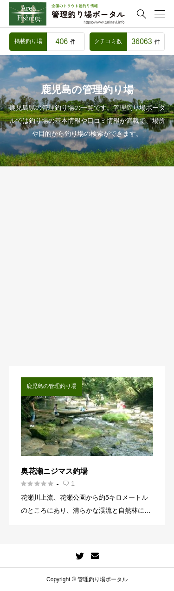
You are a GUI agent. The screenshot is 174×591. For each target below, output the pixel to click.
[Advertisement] (87, 274)
